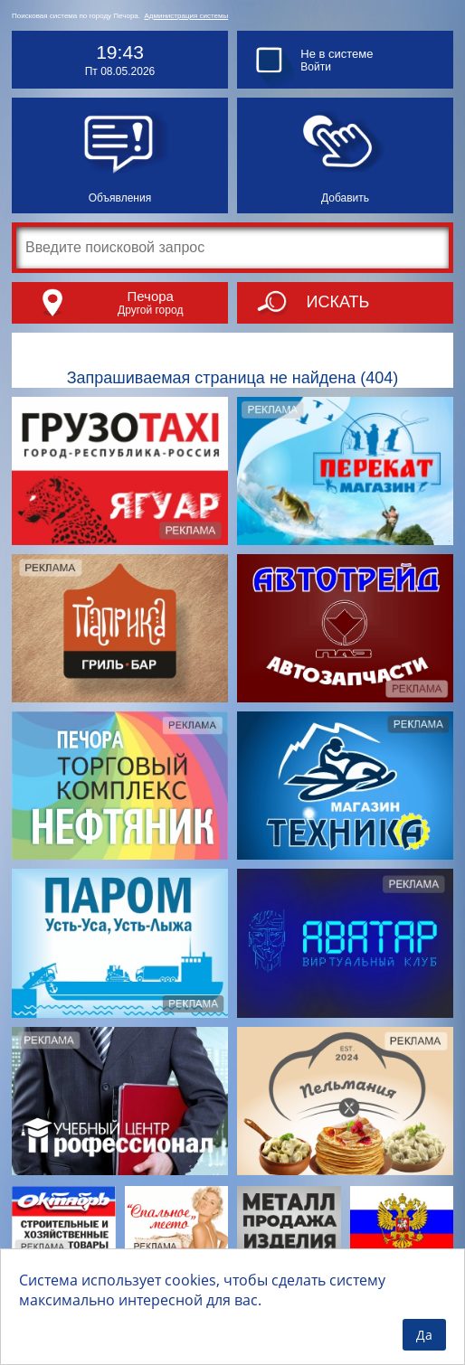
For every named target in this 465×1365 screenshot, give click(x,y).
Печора (150, 296)
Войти (315, 67)
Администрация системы (186, 16)
